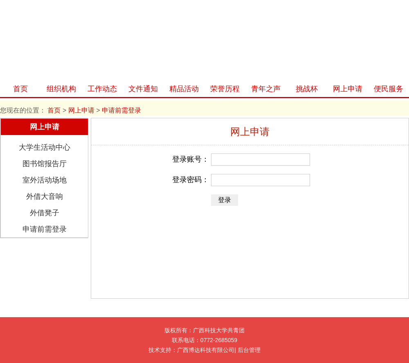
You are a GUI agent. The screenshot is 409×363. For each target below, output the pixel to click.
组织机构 (61, 89)
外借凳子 (44, 213)
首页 (20, 89)
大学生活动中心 (44, 147)
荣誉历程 (225, 89)
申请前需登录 (44, 229)
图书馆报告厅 (44, 164)
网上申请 (347, 89)
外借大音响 (44, 196)
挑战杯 (307, 89)
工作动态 (102, 89)
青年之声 (266, 89)
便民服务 (388, 89)
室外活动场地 (44, 180)
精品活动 (184, 89)
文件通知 (143, 89)
